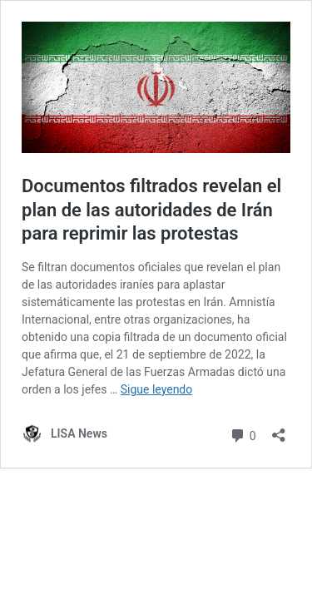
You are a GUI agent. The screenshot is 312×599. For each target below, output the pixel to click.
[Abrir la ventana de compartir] (278, 430)
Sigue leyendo (157, 389)
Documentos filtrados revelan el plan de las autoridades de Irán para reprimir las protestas (151, 210)
